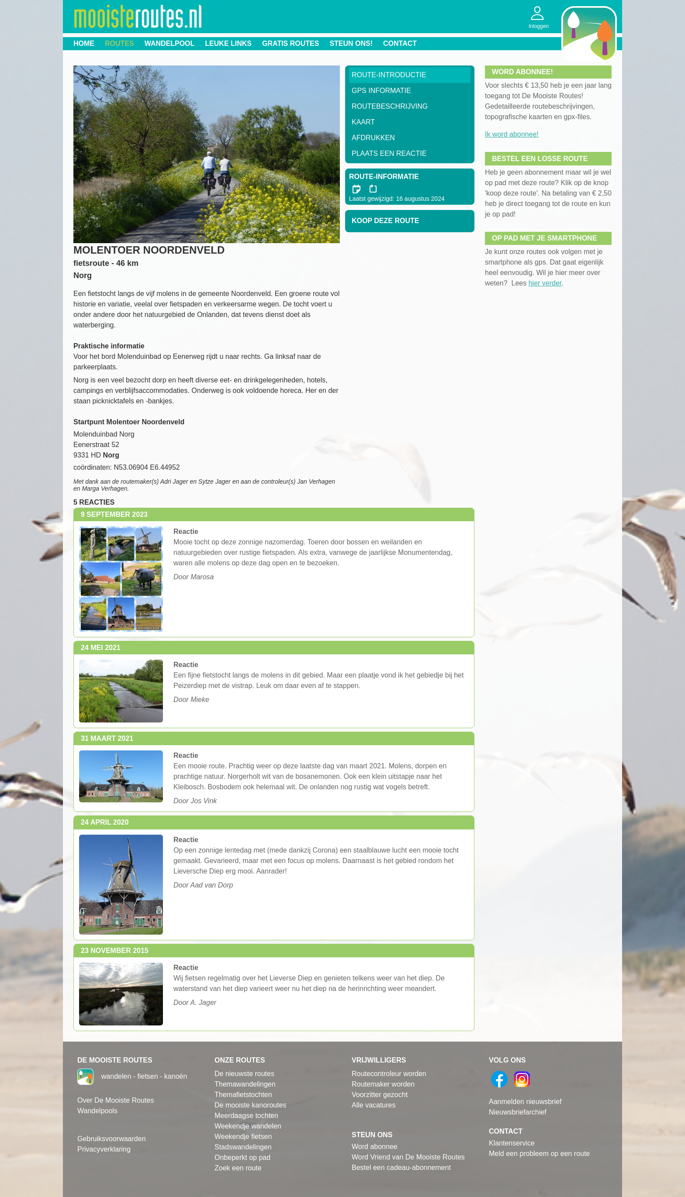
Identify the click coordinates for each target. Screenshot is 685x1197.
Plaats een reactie (389, 153)
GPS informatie (381, 90)
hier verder (545, 283)
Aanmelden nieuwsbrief (525, 1101)
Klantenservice (512, 1143)
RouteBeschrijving (390, 106)
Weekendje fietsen (243, 1136)
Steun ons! (351, 43)
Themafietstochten (243, 1094)
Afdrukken (373, 137)
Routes (119, 43)
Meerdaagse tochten (246, 1115)
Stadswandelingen (243, 1147)
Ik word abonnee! (512, 134)
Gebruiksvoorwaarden (111, 1138)
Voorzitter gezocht (380, 1094)
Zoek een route (238, 1168)
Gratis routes (290, 43)
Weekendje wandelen (247, 1126)
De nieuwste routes (244, 1073)
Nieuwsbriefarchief (518, 1112)
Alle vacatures (374, 1105)
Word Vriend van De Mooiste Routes (408, 1157)
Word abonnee (375, 1146)
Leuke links (228, 43)
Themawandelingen (245, 1084)
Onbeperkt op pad (242, 1157)
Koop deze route (385, 220)
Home (83, 43)
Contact (400, 43)
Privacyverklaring (104, 1149)
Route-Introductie (389, 75)
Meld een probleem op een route (539, 1153)
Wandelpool (170, 43)
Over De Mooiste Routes (115, 1100)
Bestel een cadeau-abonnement (401, 1167)
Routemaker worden (383, 1084)
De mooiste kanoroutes (250, 1105)
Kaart (363, 122)
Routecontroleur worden (389, 1073)
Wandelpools (97, 1110)
